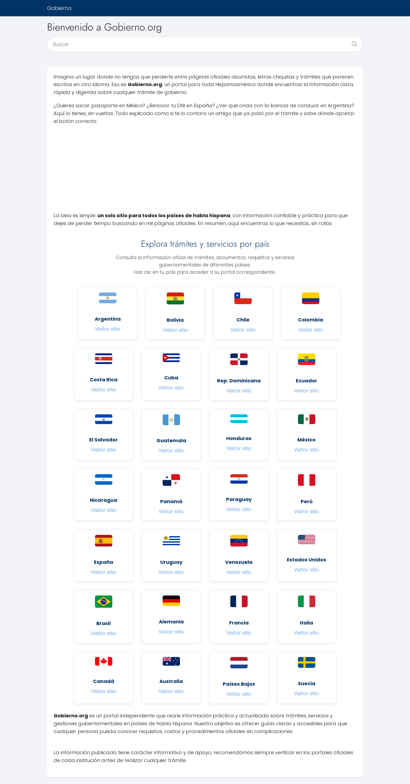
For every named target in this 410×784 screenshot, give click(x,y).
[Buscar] (352, 42)
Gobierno (59, 8)
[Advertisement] (205, 168)
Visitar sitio (107, 329)
